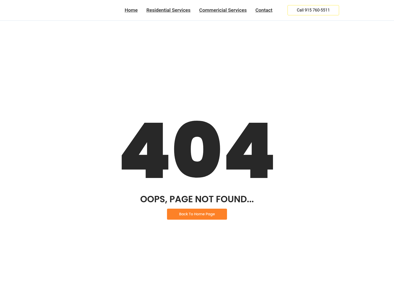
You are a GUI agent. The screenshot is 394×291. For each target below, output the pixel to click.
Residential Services (168, 10)
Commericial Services (223, 10)
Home (131, 10)
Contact (263, 10)
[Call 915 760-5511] (313, 10)
